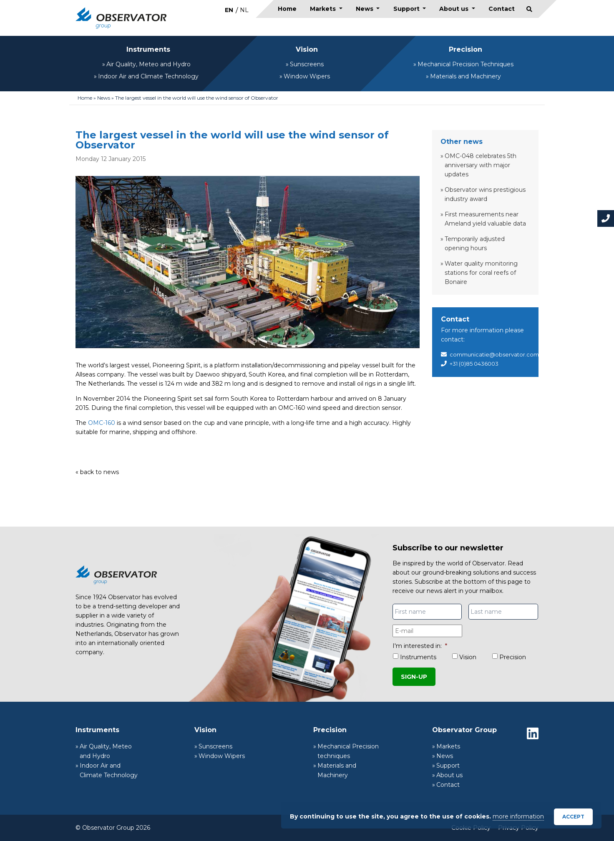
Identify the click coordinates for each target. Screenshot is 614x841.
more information (518, 816)
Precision (465, 49)
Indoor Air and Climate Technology (148, 76)
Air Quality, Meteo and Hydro (148, 64)
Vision (307, 49)
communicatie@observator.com (494, 354)
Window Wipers (307, 76)
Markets (323, 9)
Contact (501, 9)
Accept (573, 816)
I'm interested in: (420, 646)
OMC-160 (101, 423)
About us (454, 9)
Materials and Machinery (465, 76)
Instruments (148, 49)
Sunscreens (307, 64)
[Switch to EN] (229, 9)
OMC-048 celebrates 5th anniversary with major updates (480, 165)
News (365, 9)
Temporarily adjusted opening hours (475, 243)
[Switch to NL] (244, 9)
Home (287, 9)
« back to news (97, 472)
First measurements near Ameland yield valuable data (485, 219)
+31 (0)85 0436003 (474, 363)
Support (407, 9)
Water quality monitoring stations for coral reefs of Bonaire (481, 273)
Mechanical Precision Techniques (465, 64)
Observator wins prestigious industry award (485, 194)
